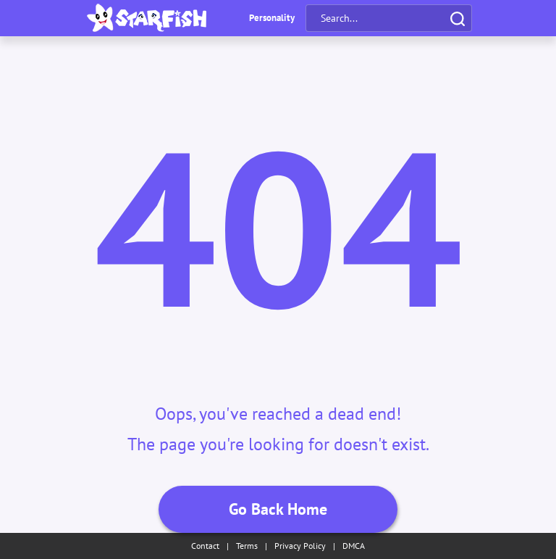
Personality (272, 18)
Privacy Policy (300, 545)
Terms (247, 545)
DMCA (353, 545)
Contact (205, 545)
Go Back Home (278, 509)
